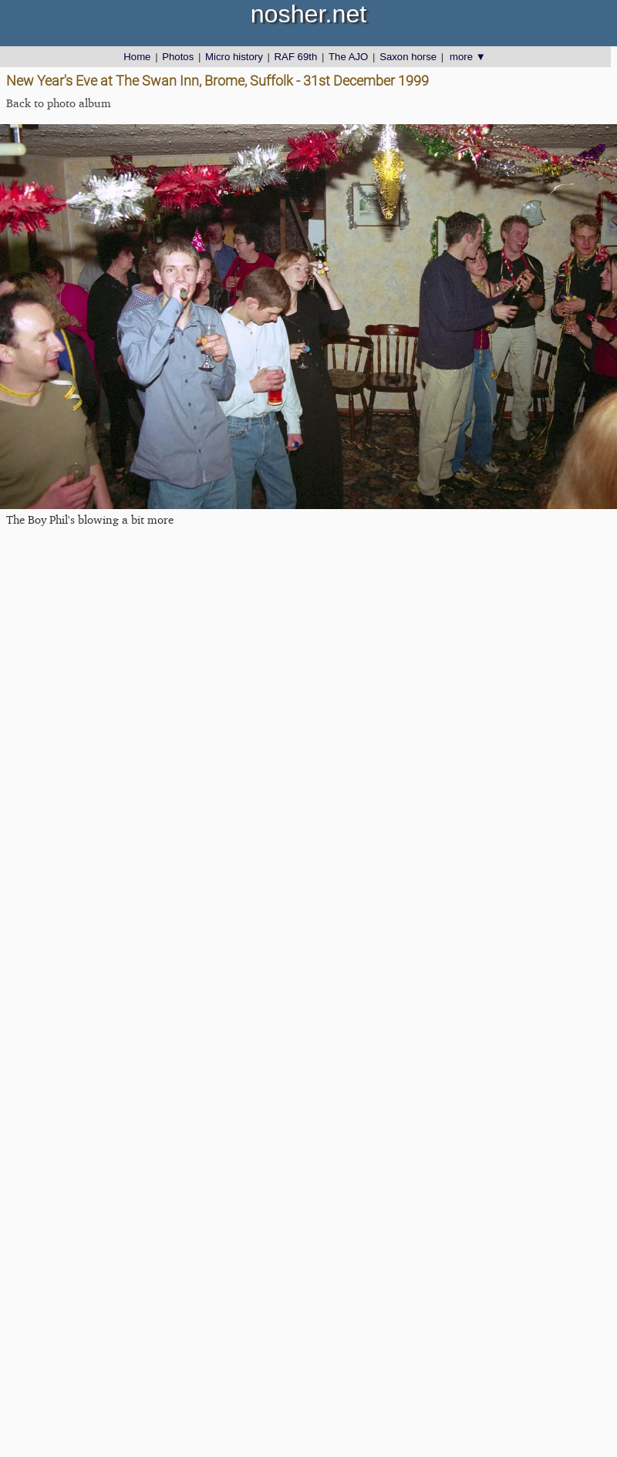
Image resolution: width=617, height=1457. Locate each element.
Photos (178, 56)
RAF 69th (296, 56)
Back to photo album (58, 103)
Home (136, 56)
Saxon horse (408, 56)
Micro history (234, 56)
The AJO (348, 56)
